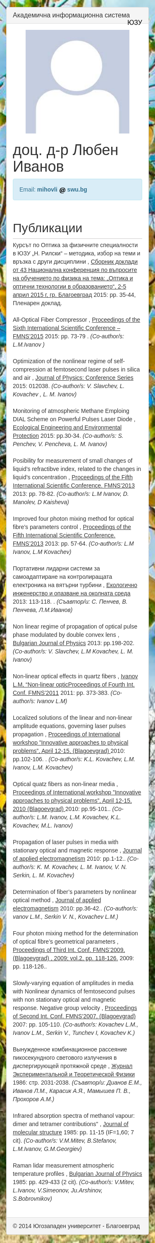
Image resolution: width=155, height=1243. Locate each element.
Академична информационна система (71, 15)
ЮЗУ (134, 22)
